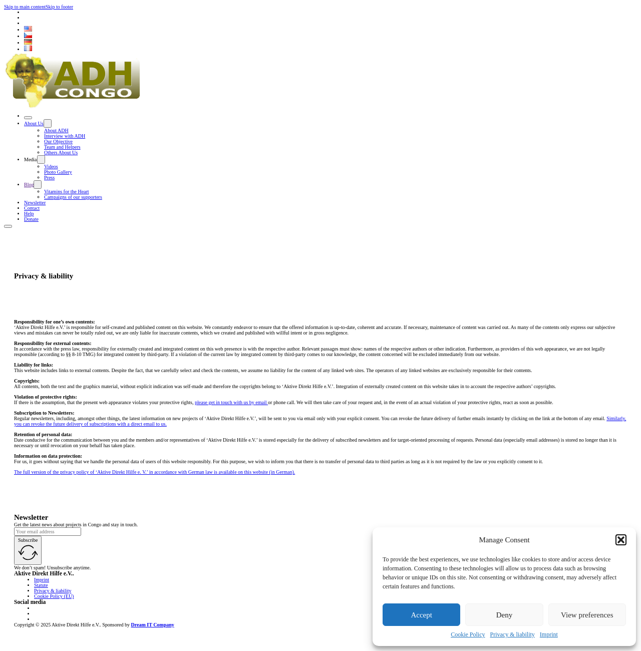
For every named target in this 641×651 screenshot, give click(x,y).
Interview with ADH (64, 136)
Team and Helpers (62, 147)
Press (49, 177)
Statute (41, 585)
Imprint (549, 634)
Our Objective (58, 141)
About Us (34, 123)
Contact (32, 208)
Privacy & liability (512, 634)
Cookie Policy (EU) (54, 596)
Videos (51, 166)
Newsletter (35, 202)
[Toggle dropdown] (48, 123)
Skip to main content (25, 7)
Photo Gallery (58, 172)
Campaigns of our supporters (73, 197)
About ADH (56, 130)
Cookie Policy (468, 634)
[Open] (28, 117)
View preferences (587, 615)
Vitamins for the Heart (66, 191)
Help (29, 213)
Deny (504, 615)
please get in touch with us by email (231, 402)
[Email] (47, 531)
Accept (421, 615)
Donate (31, 219)
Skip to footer (59, 7)
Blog (29, 184)
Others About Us (61, 152)
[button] (621, 540)
